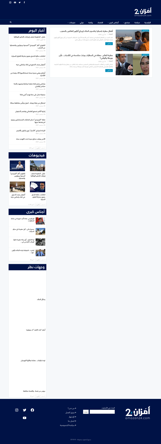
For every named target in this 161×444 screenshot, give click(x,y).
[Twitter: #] (25, 410)
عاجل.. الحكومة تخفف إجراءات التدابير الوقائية (29, 36)
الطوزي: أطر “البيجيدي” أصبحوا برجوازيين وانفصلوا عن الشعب (27, 46)
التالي (37, 148)
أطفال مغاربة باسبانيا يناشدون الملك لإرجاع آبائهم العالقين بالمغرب (86, 31)
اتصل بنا (71, 421)
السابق (43, 148)
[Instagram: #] (17, 410)
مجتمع (127, 22)
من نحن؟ (71, 408)
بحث (85, 411)
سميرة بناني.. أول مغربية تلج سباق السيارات (23, 230)
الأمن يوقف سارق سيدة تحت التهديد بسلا (30, 138)
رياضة (90, 22)
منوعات (72, 22)
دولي (82, 22)
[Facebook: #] (32, 410)
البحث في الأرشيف (108, 407)
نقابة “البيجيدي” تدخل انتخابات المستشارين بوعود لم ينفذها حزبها (28, 121)
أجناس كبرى (114, 22)
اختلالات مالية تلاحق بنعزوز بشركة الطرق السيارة (28, 55)
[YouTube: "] (25, 418)
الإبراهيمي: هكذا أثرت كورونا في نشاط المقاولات (22, 219)
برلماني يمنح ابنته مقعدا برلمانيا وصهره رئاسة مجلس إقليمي (29, 85)
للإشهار (72, 416)
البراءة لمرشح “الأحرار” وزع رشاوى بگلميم (31, 130)
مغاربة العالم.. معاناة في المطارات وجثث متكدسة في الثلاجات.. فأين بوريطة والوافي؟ (86, 56)
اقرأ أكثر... (109, 43)
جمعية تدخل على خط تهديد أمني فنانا (32, 94)
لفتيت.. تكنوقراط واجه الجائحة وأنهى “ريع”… (23, 251)
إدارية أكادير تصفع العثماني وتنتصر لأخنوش (30, 111)
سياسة (137, 22)
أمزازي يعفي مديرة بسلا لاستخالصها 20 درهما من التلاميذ (27, 74)
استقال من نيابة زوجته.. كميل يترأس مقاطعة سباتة (27, 102)
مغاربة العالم (145, 31)
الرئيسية (147, 22)
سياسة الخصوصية (67, 425)
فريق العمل (70, 412)
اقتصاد (100, 22)
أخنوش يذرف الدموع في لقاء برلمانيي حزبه (30, 64)
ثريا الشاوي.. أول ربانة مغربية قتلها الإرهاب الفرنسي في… (23, 240)
